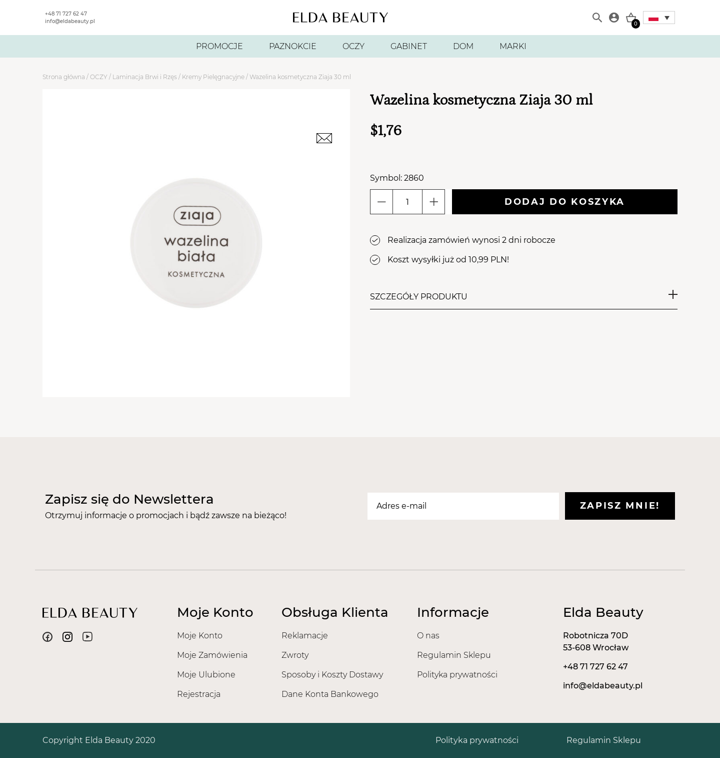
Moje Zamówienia (212, 655)
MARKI (513, 46)
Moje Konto (199, 635)
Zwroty (295, 655)
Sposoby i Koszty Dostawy (332, 674)
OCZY (353, 46)
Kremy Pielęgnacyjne (213, 77)
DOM (463, 46)
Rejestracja (198, 694)
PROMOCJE (219, 46)
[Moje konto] (614, 18)
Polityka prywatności (457, 674)
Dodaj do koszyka (564, 201)
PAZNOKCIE (292, 46)
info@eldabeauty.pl (70, 21)
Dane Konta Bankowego (330, 694)
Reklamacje (305, 635)
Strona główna (63, 77)
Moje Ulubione (206, 674)
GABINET (408, 46)
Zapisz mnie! (620, 505)
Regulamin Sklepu (454, 655)
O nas (428, 635)
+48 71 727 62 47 (66, 14)
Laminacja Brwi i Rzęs (144, 77)
